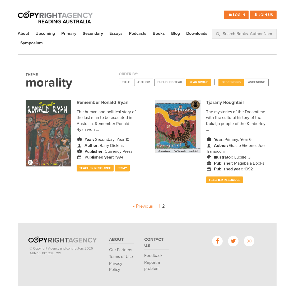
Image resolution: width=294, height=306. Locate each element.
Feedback (153, 255)
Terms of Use (121, 256)
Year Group (198, 82)
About (116, 239)
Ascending (256, 82)
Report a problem (152, 265)
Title (126, 82)
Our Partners (120, 249)
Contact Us (154, 242)
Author (143, 82)
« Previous (143, 206)
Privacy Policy (115, 266)
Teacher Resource (95, 168)
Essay (122, 168)
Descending (231, 82)
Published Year (169, 82)
